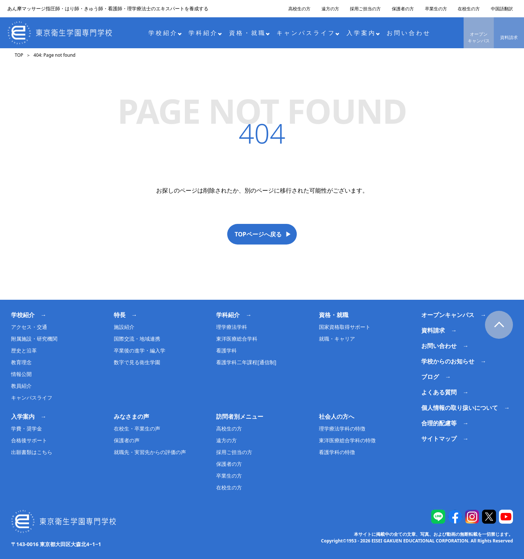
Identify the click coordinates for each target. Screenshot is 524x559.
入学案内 (363, 33)
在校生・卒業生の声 (137, 428)
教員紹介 (21, 385)
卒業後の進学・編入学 (139, 350)
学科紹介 (205, 33)
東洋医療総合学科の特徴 (347, 440)
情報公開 (21, 373)
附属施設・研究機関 (34, 338)
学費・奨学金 (26, 428)
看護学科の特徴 (337, 452)
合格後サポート (29, 440)
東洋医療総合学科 (236, 338)
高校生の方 (299, 9)
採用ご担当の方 (365, 9)
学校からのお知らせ (447, 361)
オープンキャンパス (479, 37)
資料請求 (509, 37)
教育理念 (21, 362)
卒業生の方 (436, 9)
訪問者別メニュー (239, 416)
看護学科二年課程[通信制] (246, 362)
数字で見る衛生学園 (137, 362)
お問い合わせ (409, 33)
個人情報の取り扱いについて (459, 408)
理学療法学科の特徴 (342, 428)
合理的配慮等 (439, 423)
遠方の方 (330, 9)
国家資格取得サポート (344, 326)
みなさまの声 (131, 416)
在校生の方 (469, 9)
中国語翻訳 (502, 9)
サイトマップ (439, 439)
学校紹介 (165, 33)
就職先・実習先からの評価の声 (150, 452)
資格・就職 (249, 33)
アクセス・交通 (29, 326)
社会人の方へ (336, 416)
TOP (19, 55)
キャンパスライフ (308, 33)
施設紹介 (124, 326)
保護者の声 (127, 440)
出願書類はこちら (31, 452)
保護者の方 (403, 9)
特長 (120, 315)
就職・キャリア (337, 338)
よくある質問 (439, 392)
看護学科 (226, 350)
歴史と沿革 (24, 350)
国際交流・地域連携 (137, 338)
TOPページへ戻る (258, 234)
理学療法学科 (231, 326)
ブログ (430, 377)
